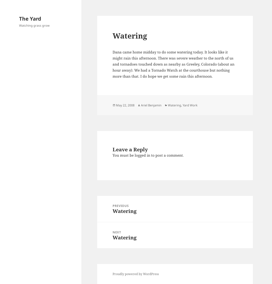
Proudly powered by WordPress (136, 274)
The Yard (30, 18)
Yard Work (190, 105)
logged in (142, 155)
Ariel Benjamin (151, 105)
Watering (174, 105)
